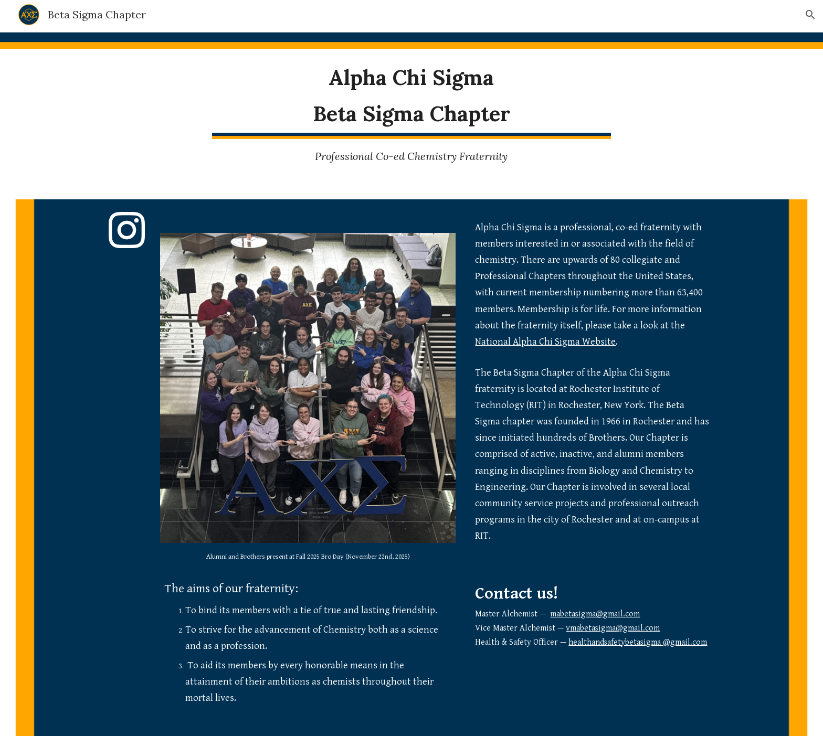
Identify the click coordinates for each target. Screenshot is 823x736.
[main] (411, 96)
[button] (810, 14)
